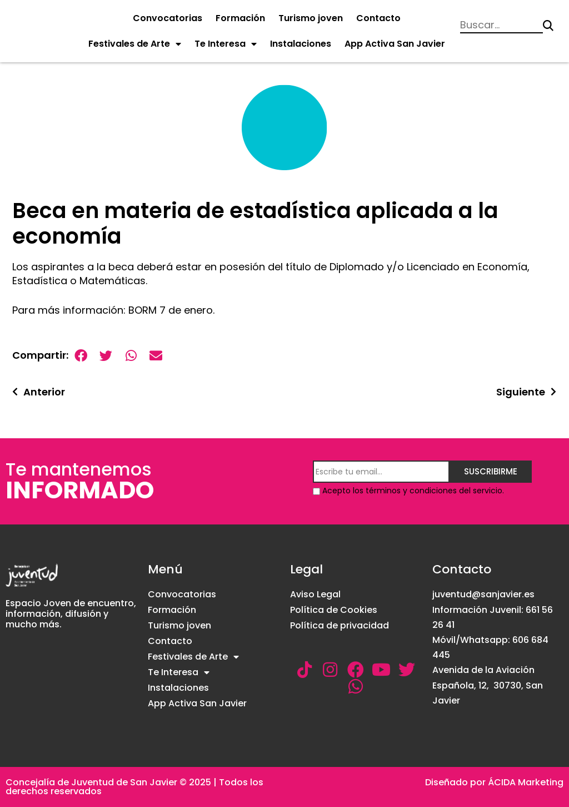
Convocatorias (167, 18)
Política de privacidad (339, 625)
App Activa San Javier (395, 43)
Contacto (378, 18)
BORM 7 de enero (170, 310)
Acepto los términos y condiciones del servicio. (413, 490)
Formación (240, 18)
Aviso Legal (315, 594)
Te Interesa (225, 44)
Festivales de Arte (134, 44)
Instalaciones (300, 43)
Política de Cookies (333, 609)
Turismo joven (310, 18)
